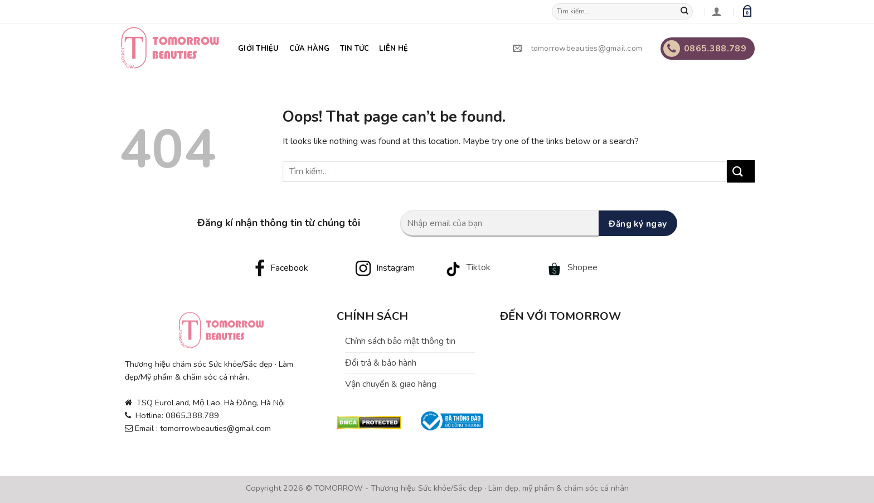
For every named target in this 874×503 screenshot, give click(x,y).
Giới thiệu (258, 49)
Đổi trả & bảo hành (380, 363)
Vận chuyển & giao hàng (390, 384)
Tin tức (355, 49)
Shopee (582, 267)
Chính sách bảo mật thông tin (400, 341)
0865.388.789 (704, 48)
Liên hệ (393, 49)
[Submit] (687, 11)
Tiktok (479, 267)
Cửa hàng (309, 49)
